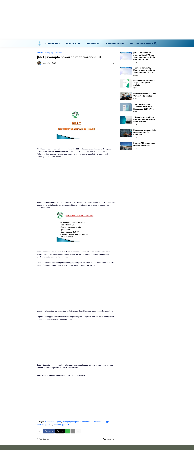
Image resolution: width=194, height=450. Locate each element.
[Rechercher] (155, 43)
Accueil (40, 53)
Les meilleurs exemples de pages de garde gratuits (144, 82)
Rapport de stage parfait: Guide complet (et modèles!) (144, 132)
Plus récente (43, 439)
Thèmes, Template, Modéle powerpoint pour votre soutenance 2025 (144, 70)
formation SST (99, 422)
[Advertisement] (97, 19)
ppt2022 (40, 425)
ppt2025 (65, 425)
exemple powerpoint (53, 53)
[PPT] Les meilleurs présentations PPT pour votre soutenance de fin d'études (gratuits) (144, 56)
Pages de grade (73, 43)
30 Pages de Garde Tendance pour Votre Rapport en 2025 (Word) (144, 106)
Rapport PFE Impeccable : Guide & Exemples (145, 144)
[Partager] (113, 63)
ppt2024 (57, 425)
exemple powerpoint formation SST (77, 422)
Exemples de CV (52, 43)
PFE (131, 43)
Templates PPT (92, 43)
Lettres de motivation (114, 43)
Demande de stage (144, 43)
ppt (107, 422)
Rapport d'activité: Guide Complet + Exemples (144, 95)
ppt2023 (48, 425)
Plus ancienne (108, 439)
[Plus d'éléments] (78, 431)
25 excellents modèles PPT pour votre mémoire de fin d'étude (144, 119)
